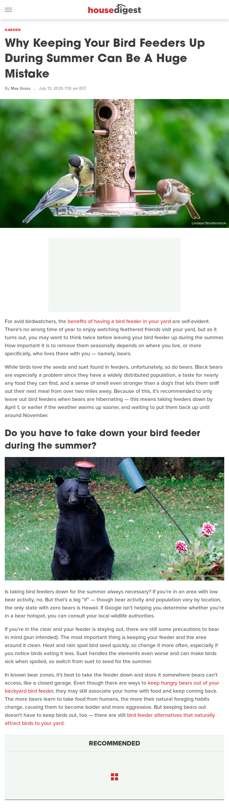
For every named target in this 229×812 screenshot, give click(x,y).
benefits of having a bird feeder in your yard (119, 321)
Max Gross (21, 88)
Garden (13, 30)
